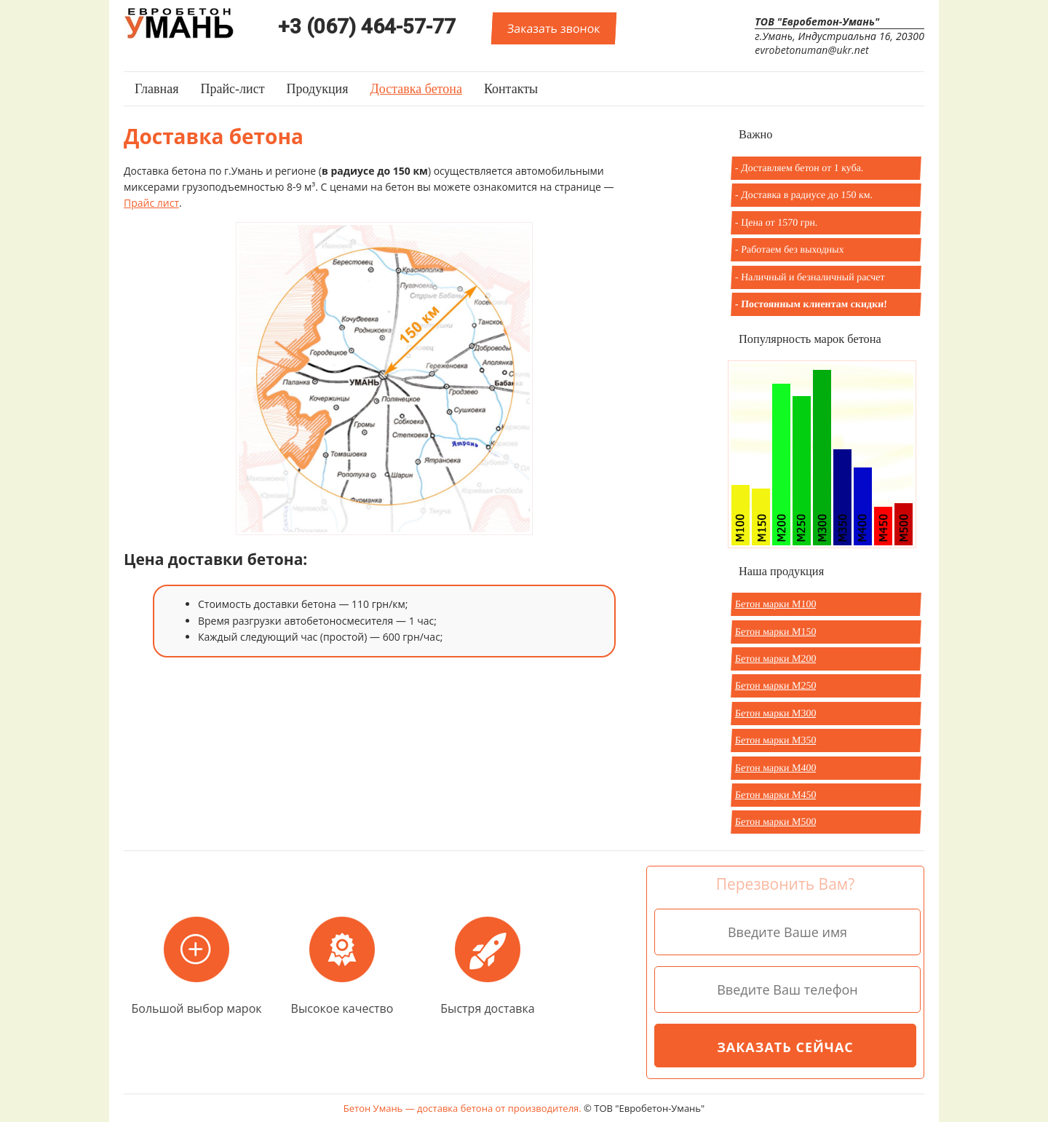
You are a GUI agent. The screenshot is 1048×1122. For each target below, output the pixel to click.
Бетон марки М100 (776, 603)
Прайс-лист (232, 89)
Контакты (511, 89)
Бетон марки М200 (776, 658)
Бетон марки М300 (776, 713)
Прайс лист (151, 203)
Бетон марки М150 (776, 631)
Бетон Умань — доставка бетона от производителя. (464, 1108)
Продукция (318, 89)
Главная (156, 89)
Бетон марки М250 (776, 685)
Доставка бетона (415, 89)
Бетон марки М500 (776, 821)
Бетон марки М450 (776, 794)
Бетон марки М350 (776, 740)
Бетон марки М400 (776, 767)
